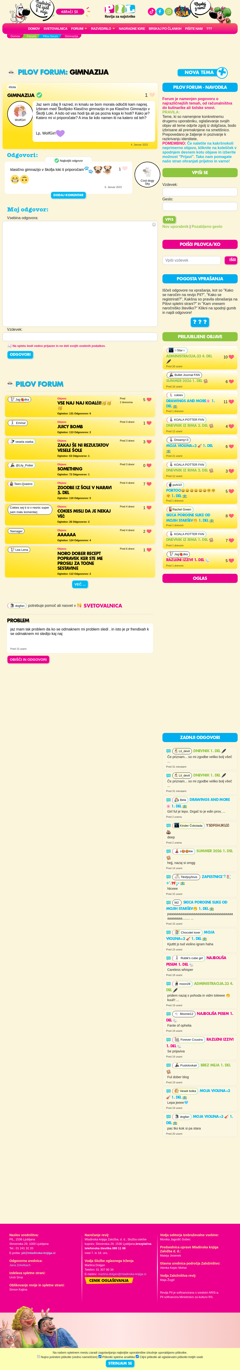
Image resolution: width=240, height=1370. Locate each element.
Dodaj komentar (68, 195)
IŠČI (232, 260)
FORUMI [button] (77, 28)
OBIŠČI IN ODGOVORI (28, 659)
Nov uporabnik (175, 227)
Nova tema (199, 72)
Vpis (169, 220)
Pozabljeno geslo (207, 227)
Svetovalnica (56, 28)
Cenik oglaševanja (109, 1281)
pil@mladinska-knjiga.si (38, 1253)
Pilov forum (36, 72)
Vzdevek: (170, 185)
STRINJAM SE (120, 1364)
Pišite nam (194, 28)
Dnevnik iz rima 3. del (190, 426)
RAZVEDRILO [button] (101, 28)
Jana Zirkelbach (19, 1265)
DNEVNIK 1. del (209, 751)
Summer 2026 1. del (187, 381)
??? (209, 28)
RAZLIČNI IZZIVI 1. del (188, 560)
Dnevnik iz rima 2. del (190, 471)
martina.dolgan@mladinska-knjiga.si (122, 1274)
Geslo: (167, 199)
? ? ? (200, 322)
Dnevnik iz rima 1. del (190, 540)
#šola (12, 87)
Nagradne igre (132, 28)
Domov (34, 28)
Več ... (80, 584)
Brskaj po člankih (165, 28)
